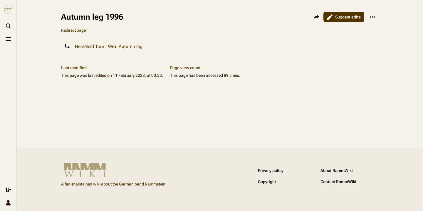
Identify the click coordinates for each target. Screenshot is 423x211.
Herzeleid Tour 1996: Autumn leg (108, 46)
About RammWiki (336, 170)
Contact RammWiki (338, 181)
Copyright (267, 181)
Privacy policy (270, 170)
